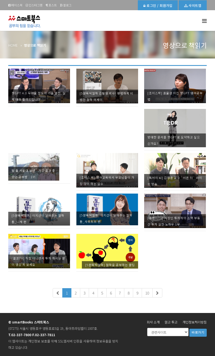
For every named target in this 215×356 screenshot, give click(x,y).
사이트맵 (192, 5)
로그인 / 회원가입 (157, 5)
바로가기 (198, 332)
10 (147, 293)
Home (13, 45)
